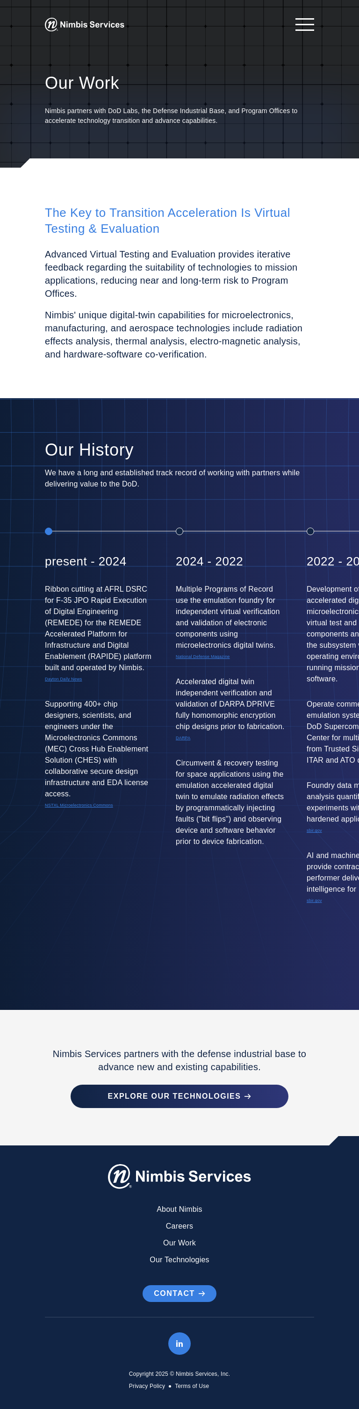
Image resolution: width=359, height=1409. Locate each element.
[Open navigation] (300, 24)
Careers (179, 1226)
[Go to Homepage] (84, 25)
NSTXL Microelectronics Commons (79, 805)
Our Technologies (179, 1260)
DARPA (183, 738)
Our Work (179, 1243)
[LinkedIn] (179, 1343)
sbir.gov (314, 830)
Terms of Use (192, 1386)
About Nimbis (179, 1209)
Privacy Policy (147, 1386)
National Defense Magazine (203, 656)
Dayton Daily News (63, 679)
